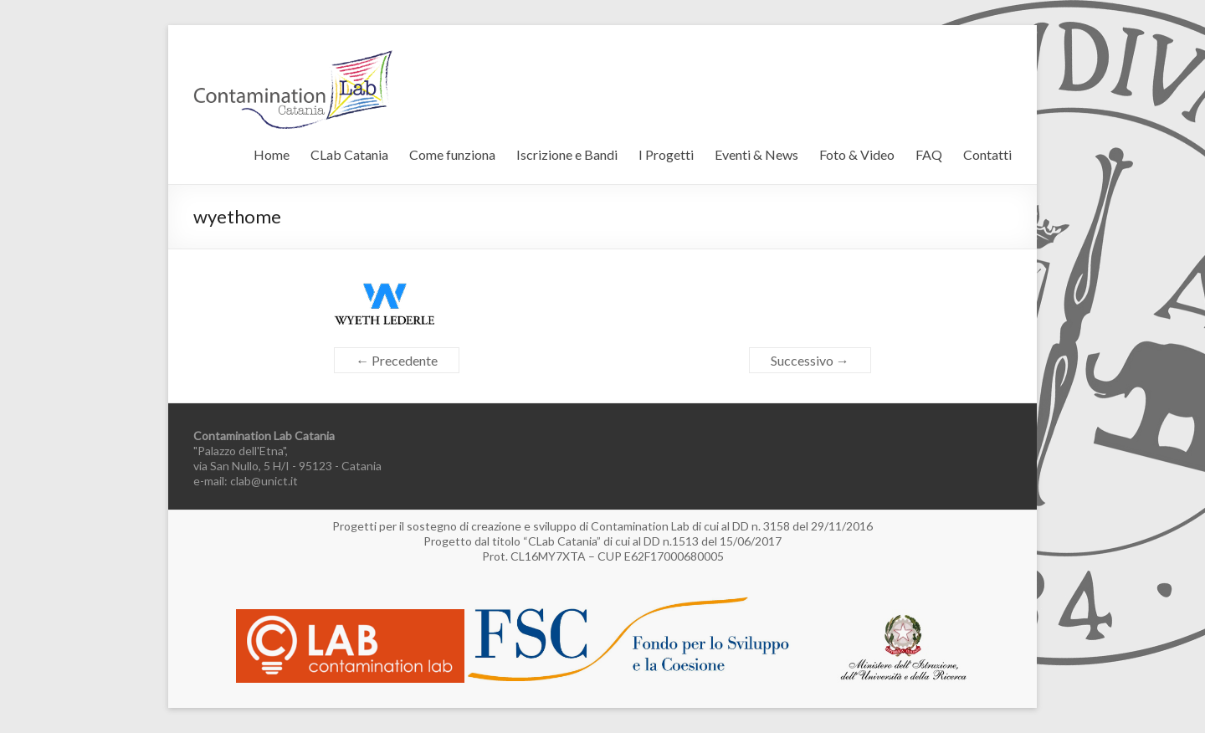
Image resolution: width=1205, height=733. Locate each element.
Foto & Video (857, 154)
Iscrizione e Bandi (567, 154)
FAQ (928, 154)
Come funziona (452, 154)
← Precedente (397, 360)
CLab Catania (349, 154)
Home (272, 154)
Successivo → (810, 360)
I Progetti (666, 154)
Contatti (987, 154)
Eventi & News (756, 154)
